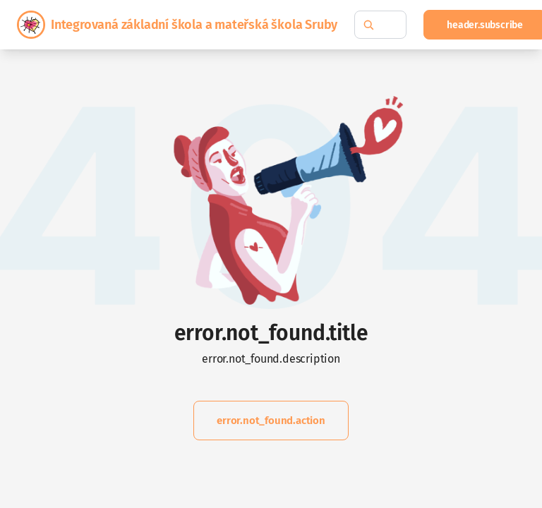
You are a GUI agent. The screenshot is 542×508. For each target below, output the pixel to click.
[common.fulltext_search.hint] (380, 25)
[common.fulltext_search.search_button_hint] (368, 24)
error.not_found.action (271, 420)
